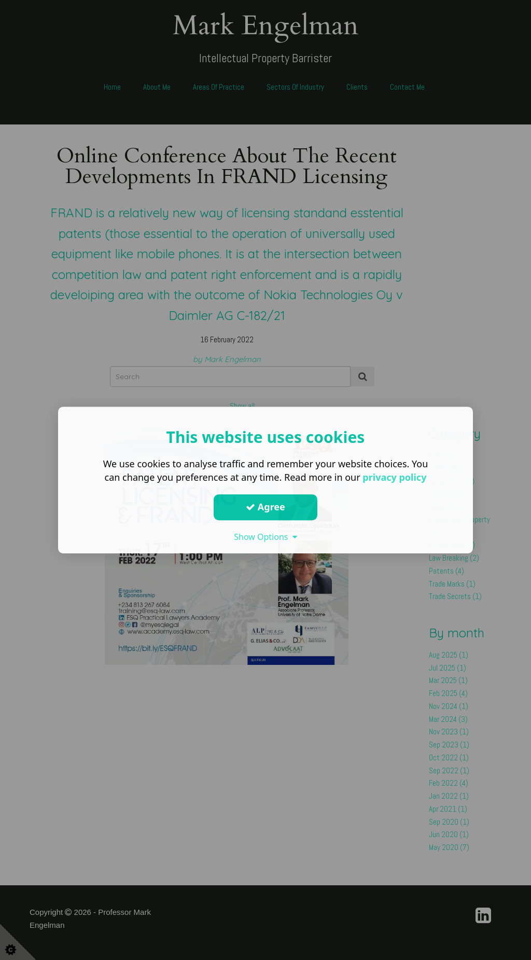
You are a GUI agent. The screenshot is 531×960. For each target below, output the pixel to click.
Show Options (265, 536)
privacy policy (394, 477)
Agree (265, 506)
